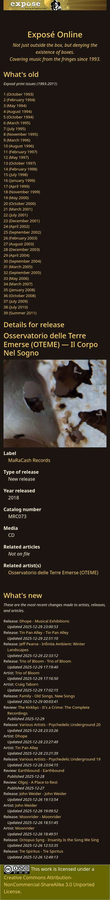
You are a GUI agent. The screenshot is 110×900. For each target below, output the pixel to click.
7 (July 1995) (15, 128)
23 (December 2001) (22, 220)
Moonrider (25, 828)
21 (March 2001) (18, 209)
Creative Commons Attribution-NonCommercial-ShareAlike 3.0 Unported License (49, 884)
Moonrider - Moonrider (40, 816)
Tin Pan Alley (26, 747)
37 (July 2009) (16, 301)
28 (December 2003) (22, 249)
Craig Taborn (26, 684)
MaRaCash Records (29, 460)
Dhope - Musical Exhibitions (44, 621)
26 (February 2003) (20, 238)
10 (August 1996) (19, 146)
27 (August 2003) (19, 243)
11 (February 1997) (20, 151)
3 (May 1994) (15, 105)
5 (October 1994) (18, 117)
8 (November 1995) (21, 134)
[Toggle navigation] (19, 18)
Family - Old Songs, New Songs (47, 696)
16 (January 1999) (19, 180)
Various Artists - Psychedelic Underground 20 (60, 724)
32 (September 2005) (22, 272)
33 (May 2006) (16, 278)
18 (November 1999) (22, 191)
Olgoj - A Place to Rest (37, 782)
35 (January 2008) (19, 289)
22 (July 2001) (16, 215)
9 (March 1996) (17, 140)
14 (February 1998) (20, 169)
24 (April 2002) (16, 226)
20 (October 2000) (20, 203)
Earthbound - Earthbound (41, 770)
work (46, 869)
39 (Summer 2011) (20, 312)
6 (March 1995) (17, 122)
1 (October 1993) (18, 94)
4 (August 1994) (18, 111)
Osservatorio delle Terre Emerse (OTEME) (53, 572)
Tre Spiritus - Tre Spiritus (41, 851)
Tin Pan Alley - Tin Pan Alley (43, 632)
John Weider (26, 805)
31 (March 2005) (18, 266)
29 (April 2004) (16, 255)
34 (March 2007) (18, 284)
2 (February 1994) (19, 99)
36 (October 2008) (20, 295)
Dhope (21, 736)
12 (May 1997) (16, 157)
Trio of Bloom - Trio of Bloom (45, 661)
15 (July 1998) (16, 174)
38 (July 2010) (16, 307)
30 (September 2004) (22, 261)
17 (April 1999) (16, 186)
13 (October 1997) (20, 163)
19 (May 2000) (16, 197)
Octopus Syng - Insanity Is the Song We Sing (59, 839)
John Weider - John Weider (42, 793)
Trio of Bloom (27, 672)
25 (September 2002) (22, 232)
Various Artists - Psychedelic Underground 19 (60, 759)
